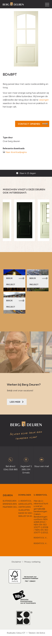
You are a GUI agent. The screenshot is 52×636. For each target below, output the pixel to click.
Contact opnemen (33, 123)
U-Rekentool (24, 501)
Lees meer (17, 402)
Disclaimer (16, 562)
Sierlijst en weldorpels (26, 516)
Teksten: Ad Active (37, 633)
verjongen (44, 99)
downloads (24, 495)
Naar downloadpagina (16, 152)
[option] (26, 220)
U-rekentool (40, 495)
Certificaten (24, 507)
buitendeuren (9, 501)
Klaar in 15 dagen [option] (26, 173)
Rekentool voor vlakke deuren (41, 537)
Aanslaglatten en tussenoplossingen (26, 504)
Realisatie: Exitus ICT (16, 633)
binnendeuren (10, 504)
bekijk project (15, 281)
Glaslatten (24, 510)
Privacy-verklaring (32, 562)
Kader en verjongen (26, 513)
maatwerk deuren (10, 507)
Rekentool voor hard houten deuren (41, 543)
